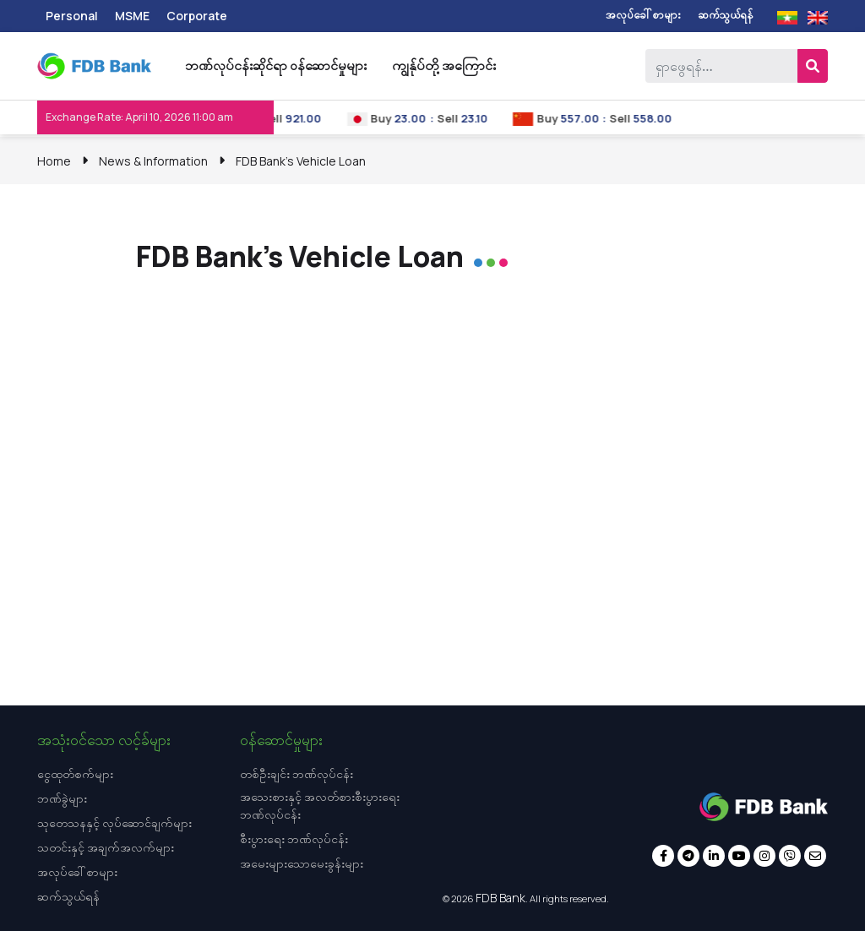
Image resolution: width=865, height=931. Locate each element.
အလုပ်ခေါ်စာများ (643, 14)
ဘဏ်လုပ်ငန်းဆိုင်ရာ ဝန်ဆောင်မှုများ (276, 65)
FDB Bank (500, 898)
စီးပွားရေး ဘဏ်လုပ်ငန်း (294, 838)
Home (54, 161)
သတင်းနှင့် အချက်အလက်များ (105, 847)
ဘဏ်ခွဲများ (62, 798)
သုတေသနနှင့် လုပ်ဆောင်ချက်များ (114, 822)
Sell (291, 118)
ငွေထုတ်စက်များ (75, 773)
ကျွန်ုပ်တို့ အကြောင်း (444, 65)
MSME (132, 16)
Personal (72, 16)
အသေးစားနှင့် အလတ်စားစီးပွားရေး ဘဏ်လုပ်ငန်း (320, 805)
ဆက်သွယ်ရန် (725, 14)
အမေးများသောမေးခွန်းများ (301, 863)
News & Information (153, 161)
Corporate (196, 16)
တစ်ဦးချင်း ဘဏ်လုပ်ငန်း (296, 773)
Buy (400, 118)
